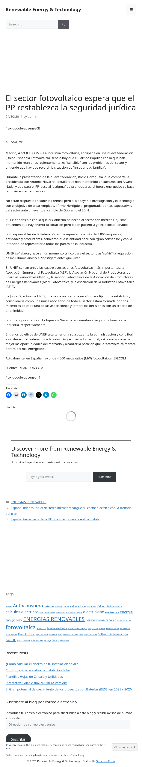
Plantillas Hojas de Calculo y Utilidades (34, 676)
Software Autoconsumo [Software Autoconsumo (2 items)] (113, 634)
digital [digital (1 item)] (79, 612)
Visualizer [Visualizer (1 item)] (64, 640)
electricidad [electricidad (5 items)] (93, 611)
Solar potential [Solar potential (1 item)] (23, 640)
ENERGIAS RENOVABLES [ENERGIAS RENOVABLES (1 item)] (96, 620)
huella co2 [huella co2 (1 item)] (41, 628)
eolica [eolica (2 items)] (112, 620)
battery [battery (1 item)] (58, 606)
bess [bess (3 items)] (66, 606)
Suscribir (18, 739)
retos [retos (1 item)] (60, 634)
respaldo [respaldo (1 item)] (53, 634)
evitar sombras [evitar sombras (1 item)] (124, 620)
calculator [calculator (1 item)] (91, 606)
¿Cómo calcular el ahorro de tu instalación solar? (42, 664)
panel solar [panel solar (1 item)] (125, 628)
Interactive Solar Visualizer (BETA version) (36, 683)
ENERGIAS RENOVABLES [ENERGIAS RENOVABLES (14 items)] (54, 619)
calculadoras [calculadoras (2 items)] (78, 606)
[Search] (63, 24)
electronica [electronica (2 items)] (112, 612)
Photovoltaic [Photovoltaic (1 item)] (11, 634)
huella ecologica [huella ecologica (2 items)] (57, 628)
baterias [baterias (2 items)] (49, 606)
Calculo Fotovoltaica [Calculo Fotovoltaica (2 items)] (109, 606)
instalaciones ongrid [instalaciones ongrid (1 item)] (77, 628)
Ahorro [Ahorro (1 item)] (9, 606)
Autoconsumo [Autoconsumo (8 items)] (28, 606)
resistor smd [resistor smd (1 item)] (42, 634)
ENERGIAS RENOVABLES (28, 502)
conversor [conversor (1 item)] (60, 612)
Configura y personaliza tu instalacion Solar (38, 670)
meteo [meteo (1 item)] (102, 628)
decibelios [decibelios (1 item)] (71, 612)
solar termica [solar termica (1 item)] (37, 640)
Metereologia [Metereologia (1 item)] (112, 628)
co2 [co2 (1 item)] (41, 612)
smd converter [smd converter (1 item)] (90, 634)
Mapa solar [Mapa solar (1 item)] (93, 628)
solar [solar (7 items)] (11, 639)
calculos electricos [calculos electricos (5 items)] (22, 611)
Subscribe (104, 477)
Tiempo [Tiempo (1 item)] (55, 640)
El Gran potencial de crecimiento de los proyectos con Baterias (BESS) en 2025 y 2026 (69, 689)
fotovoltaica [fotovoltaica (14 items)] (21, 627)
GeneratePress (105, 761)
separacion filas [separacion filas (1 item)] (70, 634)
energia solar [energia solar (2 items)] (14, 620)
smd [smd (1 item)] (81, 634)
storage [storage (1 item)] (47, 640)
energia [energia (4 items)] (126, 612)
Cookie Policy (77, 755)
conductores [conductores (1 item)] (49, 612)
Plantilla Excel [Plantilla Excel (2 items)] (26, 634)
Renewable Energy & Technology (43, 9)
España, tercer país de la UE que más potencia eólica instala (55, 519)
